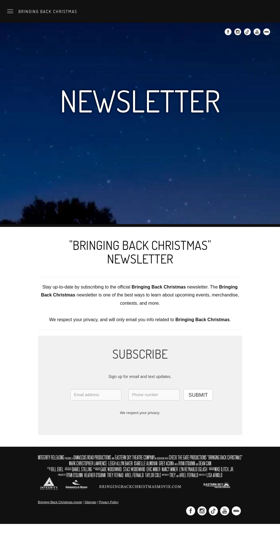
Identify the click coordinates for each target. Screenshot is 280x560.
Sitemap (90, 502)
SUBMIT (198, 395)
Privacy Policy (109, 502)
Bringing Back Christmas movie (60, 502)
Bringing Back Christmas (47, 11)
